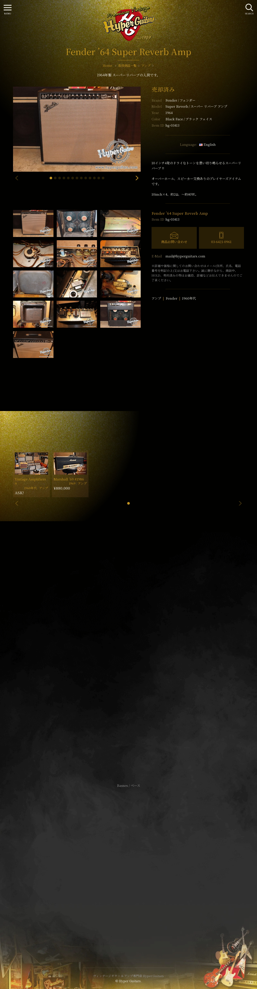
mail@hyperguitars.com (185, 256)
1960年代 (189, 298)
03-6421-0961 (221, 241)
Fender (180, 100)
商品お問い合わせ (174, 241)
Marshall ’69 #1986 (69, 479)
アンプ (156, 298)
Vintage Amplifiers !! (30, 481)
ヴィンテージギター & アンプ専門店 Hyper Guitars (128, 976)
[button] (51, 178)
